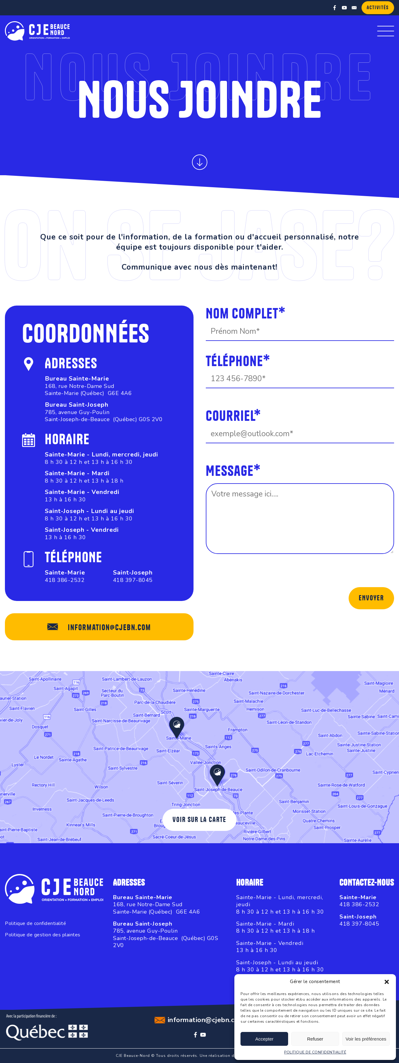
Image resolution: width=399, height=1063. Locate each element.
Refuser (315, 1038)
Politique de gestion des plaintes (42, 935)
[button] (387, 982)
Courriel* (233, 417)
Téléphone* (238, 362)
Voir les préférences (366, 1038)
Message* (233, 472)
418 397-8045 (133, 580)
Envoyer (371, 598)
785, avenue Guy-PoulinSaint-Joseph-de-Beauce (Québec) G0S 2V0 (103, 416)
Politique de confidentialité (35, 923)
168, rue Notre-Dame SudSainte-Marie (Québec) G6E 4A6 (88, 389)
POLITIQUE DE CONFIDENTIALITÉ (315, 1052)
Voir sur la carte (199, 819)
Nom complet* (246, 314)
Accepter (264, 1038)
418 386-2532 (64, 580)
